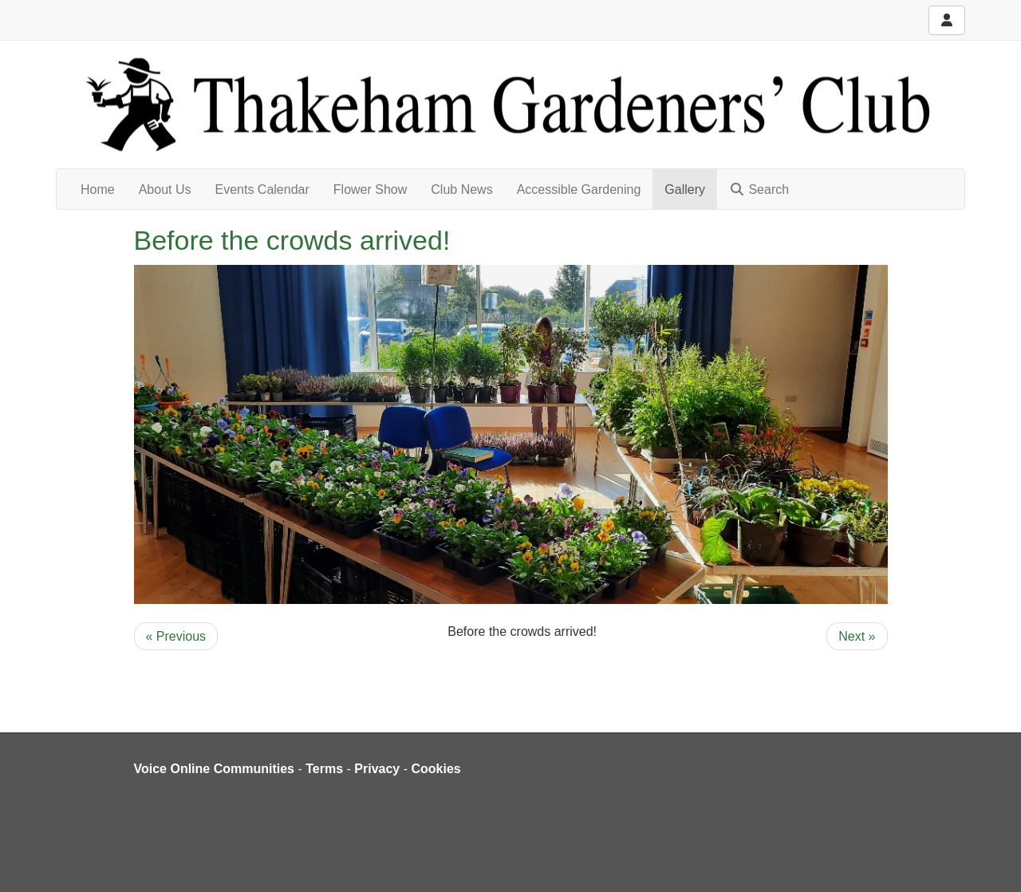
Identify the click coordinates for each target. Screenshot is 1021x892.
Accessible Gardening (579, 189)
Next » (856, 636)
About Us (165, 189)
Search (759, 189)
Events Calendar (262, 189)
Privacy (377, 769)
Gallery (684, 189)
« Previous (176, 636)
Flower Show (370, 189)
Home (98, 189)
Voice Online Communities (214, 769)
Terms (324, 769)
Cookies (436, 769)
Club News (461, 189)
